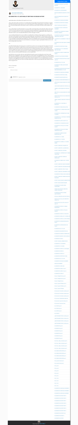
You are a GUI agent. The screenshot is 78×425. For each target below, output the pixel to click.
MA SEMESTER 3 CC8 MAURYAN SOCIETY (62, 123)
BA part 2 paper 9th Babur (59, 288)
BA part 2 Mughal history (59, 281)
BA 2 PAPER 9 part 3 (58, 305)
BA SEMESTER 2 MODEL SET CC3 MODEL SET (62, 216)
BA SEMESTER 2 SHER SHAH (59, 266)
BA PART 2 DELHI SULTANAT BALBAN (61, 182)
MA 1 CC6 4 (56, 378)
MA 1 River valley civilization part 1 (61, 348)
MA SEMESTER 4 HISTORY (59, 418)
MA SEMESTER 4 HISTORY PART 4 (60, 408)
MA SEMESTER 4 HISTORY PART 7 (60, 400)
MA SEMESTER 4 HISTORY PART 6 (60, 403)
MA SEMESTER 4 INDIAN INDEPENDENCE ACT (62, 79)
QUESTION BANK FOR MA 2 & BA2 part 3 (62, 318)
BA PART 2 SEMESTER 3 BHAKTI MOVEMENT (62, 164)
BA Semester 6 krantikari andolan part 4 (62, 290)
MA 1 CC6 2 (56, 383)
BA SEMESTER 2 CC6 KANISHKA (60, 243)
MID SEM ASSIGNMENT (58, 263)
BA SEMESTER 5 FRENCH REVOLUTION (61, 107)
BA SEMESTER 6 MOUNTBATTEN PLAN (61, 231)
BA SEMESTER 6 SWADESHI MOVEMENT (61, 20)
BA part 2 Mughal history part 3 (60, 276)
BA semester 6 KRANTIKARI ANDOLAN (61, 298)
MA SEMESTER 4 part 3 (59, 333)
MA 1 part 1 (57, 375)
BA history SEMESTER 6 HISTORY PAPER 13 (62, 196)
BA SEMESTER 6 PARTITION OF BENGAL (61, 22)
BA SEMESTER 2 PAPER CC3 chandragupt (62, 248)
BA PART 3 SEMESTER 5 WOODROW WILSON (62, 166)
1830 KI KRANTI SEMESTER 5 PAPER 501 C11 (62, 85)
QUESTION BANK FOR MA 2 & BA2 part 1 (62, 323)
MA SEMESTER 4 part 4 (59, 330)
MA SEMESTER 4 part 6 (59, 325)
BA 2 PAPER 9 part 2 (58, 310)
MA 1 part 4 (57, 368)
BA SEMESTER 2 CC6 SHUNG (59, 246)
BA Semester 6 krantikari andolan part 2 (62, 295)
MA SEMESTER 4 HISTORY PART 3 (60, 410)
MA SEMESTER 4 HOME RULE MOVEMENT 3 (62, 388)
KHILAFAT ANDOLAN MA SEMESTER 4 (61, 25)
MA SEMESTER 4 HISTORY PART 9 (60, 395)
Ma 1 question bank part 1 (59, 363)
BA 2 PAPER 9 (57, 313)
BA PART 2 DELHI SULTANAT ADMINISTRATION (62, 180)
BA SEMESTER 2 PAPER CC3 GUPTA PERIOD (62, 218)
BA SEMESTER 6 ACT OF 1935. (60, 62)
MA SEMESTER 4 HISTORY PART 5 (60, 405)
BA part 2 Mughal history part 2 (60, 278)
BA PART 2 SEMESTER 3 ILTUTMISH (60, 150)
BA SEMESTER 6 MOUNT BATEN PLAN (61, 77)
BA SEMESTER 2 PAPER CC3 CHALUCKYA (62, 213)
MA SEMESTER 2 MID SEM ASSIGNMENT (61, 261)
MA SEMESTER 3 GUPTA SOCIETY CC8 (61, 120)
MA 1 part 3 (57, 370)
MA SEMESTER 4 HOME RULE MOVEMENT (62, 393)
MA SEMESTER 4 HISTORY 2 (59, 415)
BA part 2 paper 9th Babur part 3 (60, 283)
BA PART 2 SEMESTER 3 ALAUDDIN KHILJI (62, 147)
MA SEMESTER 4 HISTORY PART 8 (60, 398)
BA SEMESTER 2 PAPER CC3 (59, 253)
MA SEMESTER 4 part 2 (59, 335)
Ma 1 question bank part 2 (59, 360)
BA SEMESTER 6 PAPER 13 (59, 251)
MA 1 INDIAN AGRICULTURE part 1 (60, 358)
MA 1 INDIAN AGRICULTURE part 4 (60, 350)
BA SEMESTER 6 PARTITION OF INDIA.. (61, 46)
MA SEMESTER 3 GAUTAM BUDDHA (61, 10)
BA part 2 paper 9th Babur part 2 (60, 285)
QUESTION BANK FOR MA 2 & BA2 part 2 (62, 320)
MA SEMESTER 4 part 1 (59, 338)
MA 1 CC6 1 (56, 385)
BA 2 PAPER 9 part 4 (58, 308)
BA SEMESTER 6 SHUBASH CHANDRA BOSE (62, 233)
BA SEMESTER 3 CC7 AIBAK (59, 136)
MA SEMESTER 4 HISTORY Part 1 (60, 413)
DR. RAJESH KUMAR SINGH (17, 12)
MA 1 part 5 (57, 365)
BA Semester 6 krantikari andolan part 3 (62, 293)
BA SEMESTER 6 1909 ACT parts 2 (60, 271)
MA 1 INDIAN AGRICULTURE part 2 (60, 355)
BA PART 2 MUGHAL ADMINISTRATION (61, 241)
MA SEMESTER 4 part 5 (59, 328)
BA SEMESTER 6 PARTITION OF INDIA (61, 256)
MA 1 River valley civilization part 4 (61, 340)
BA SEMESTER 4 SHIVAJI (59, 238)
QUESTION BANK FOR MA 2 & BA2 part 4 (62, 315)
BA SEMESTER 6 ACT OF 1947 (60, 228)
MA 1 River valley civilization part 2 (61, 345)
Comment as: (15, 76)
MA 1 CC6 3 (56, 380)
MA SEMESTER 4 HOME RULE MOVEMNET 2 (62, 390)
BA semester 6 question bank (60, 303)
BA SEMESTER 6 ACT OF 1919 (60, 258)
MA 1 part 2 (57, 373)
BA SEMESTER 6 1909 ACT (59, 273)
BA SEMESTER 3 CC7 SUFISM (60, 139)
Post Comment (47, 80)
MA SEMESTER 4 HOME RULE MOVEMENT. (62, 72)
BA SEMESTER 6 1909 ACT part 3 (60, 268)
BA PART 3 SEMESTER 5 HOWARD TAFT (61, 145)
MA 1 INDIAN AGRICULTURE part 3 (60, 353)
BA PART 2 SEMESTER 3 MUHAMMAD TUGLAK (62, 171)
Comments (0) (11, 67)
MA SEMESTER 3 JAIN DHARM (60, 7)
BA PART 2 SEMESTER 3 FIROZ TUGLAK (61, 169)
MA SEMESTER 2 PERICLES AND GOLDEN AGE (62, 174)
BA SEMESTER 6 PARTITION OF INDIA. (61, 74)
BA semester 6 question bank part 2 (61, 300)
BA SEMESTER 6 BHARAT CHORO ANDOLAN (62, 236)
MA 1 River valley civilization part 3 (61, 343)
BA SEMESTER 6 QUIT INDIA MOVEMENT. (61, 56)
